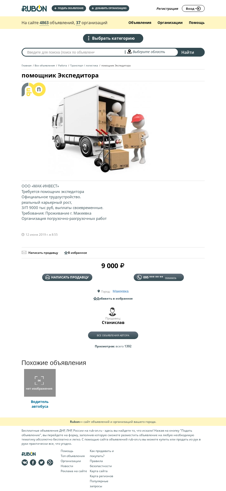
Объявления (139, 22)
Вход (193, 8)
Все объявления (45, 65)
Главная (27, 65)
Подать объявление (69, 8)
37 (78, 22)
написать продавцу (67, 277)
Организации (170, 22)
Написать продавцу (40, 253)
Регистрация (167, 8)
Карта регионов (101, 476)
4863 (44, 22)
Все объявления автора (113, 335)
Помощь (197, 22)
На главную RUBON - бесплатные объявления (34, 8)
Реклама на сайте (74, 471)
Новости (67, 466)
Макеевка (120, 291)
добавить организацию (109, 8)
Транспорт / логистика (84, 65)
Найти (187, 52)
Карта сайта (99, 471)
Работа (62, 65)
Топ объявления (73, 456)
